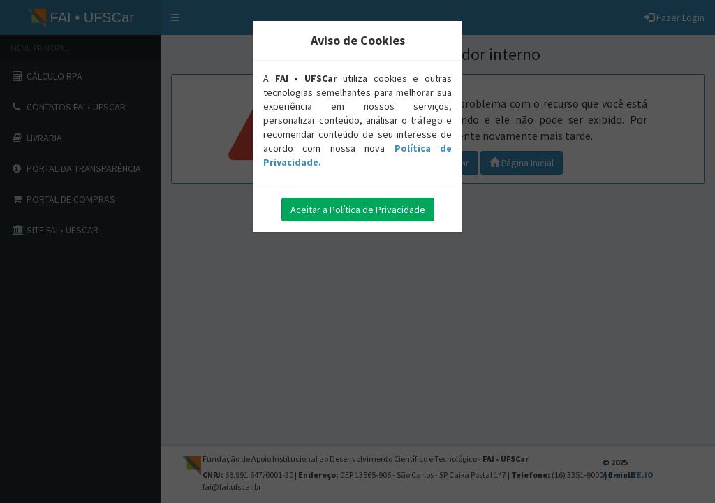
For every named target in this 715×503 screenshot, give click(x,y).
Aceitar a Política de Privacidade (357, 209)
